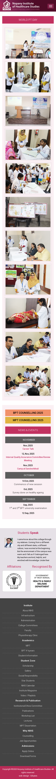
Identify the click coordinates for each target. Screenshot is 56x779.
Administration (28, 620)
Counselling (28, 736)
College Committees (28, 625)
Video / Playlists (28, 695)
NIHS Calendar (28, 685)
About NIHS (28, 610)
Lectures (28, 721)
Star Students (28, 680)
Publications (28, 711)
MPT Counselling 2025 (28, 420)
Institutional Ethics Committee (28, 706)
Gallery (28, 671)
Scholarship (28, 666)
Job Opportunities (28, 741)
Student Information (28, 655)
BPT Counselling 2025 (28, 412)
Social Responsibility (28, 676)
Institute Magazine (28, 690)
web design (24, 776)
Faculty (28, 630)
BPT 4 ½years (28, 650)
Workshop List (28, 716)
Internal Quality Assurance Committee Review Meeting (28, 459)
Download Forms (28, 756)
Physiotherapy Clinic (28, 635)
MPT (28, 645)
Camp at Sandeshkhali (28, 468)
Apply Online (28, 751)
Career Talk (28, 449)
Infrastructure (28, 615)
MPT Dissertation (28, 726)
